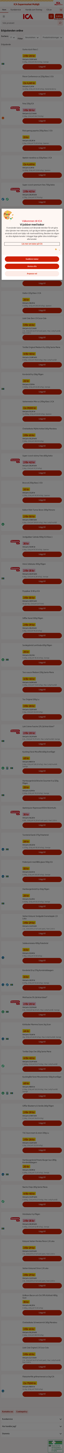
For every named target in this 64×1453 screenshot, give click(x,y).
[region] (32, 244)
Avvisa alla (32, 266)
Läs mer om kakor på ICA (32, 244)
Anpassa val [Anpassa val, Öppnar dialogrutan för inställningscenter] (32, 274)
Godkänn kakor (32, 259)
